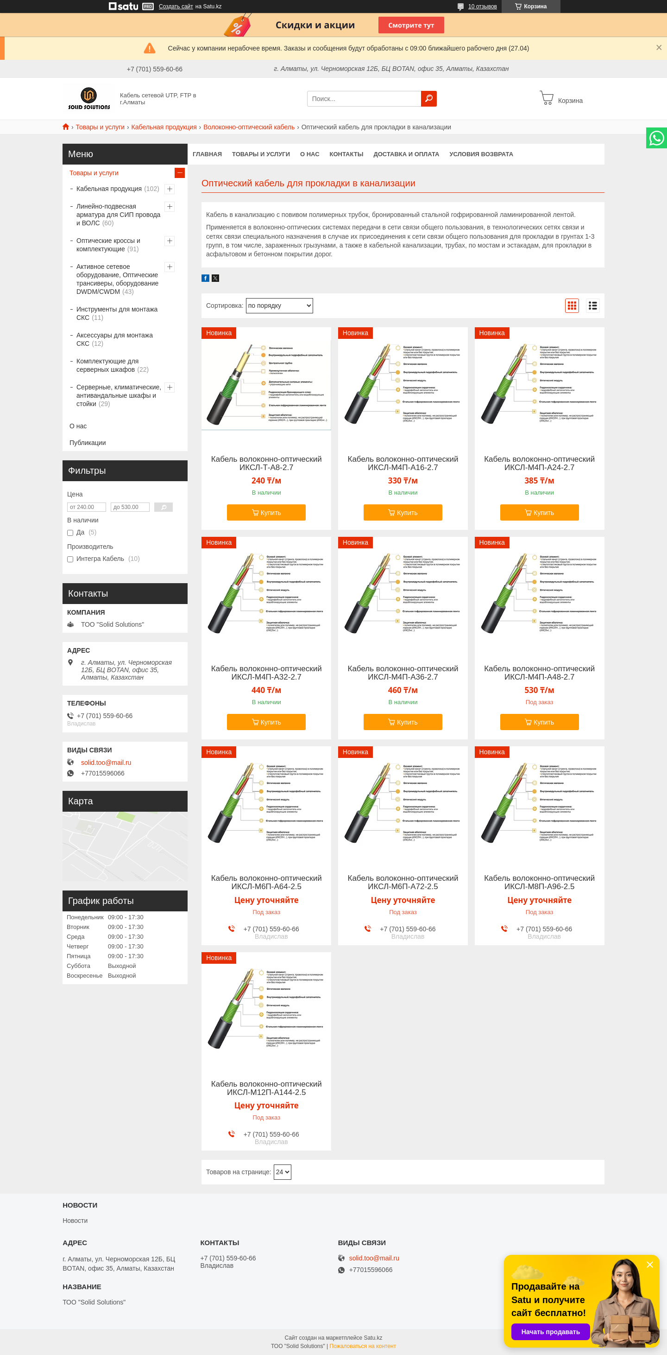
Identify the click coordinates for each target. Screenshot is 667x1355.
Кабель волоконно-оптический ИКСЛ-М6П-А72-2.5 (403, 882)
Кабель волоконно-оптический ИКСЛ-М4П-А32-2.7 (266, 673)
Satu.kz (373, 1338)
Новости (75, 1220)
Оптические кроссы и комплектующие (108, 245)
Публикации (87, 442)
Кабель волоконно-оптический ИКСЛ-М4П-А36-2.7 (403, 673)
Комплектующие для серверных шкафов (107, 365)
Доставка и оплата (406, 154)
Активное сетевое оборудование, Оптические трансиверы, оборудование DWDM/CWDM (117, 279)
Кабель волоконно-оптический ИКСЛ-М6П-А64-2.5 (266, 882)
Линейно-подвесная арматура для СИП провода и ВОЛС (118, 215)
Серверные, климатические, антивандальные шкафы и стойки (118, 395)
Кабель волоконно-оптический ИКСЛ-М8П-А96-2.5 (539, 882)
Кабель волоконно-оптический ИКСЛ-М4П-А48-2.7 (539, 673)
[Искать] (429, 99)
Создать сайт (176, 6)
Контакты (347, 154)
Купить (271, 512)
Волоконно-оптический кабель (249, 127)
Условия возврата (482, 154)
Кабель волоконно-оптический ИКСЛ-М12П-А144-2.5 (266, 1088)
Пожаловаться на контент (363, 1346)
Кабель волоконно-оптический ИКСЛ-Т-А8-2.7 (266, 463)
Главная (207, 154)
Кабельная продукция (164, 127)
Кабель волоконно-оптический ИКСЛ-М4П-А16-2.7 (403, 463)
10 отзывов (482, 6)
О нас (310, 154)
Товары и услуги (100, 127)
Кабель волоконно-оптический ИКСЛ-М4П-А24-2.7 (539, 463)
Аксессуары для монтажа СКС (114, 339)
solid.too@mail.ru (106, 762)
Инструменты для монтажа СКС (116, 313)
